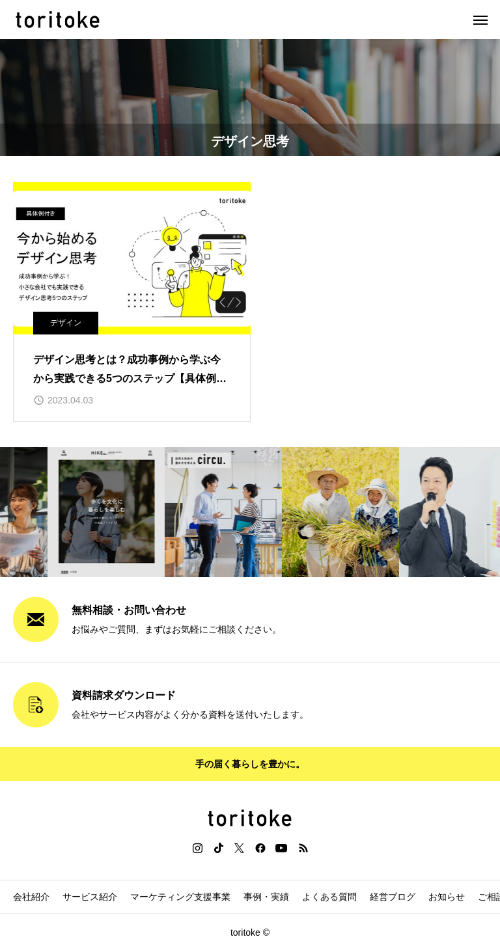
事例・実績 (266, 896)
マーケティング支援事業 (180, 896)
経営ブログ (392, 896)
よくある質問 (329, 896)
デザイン (65, 322)
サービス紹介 (89, 896)
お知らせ (446, 896)
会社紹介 (31, 896)
